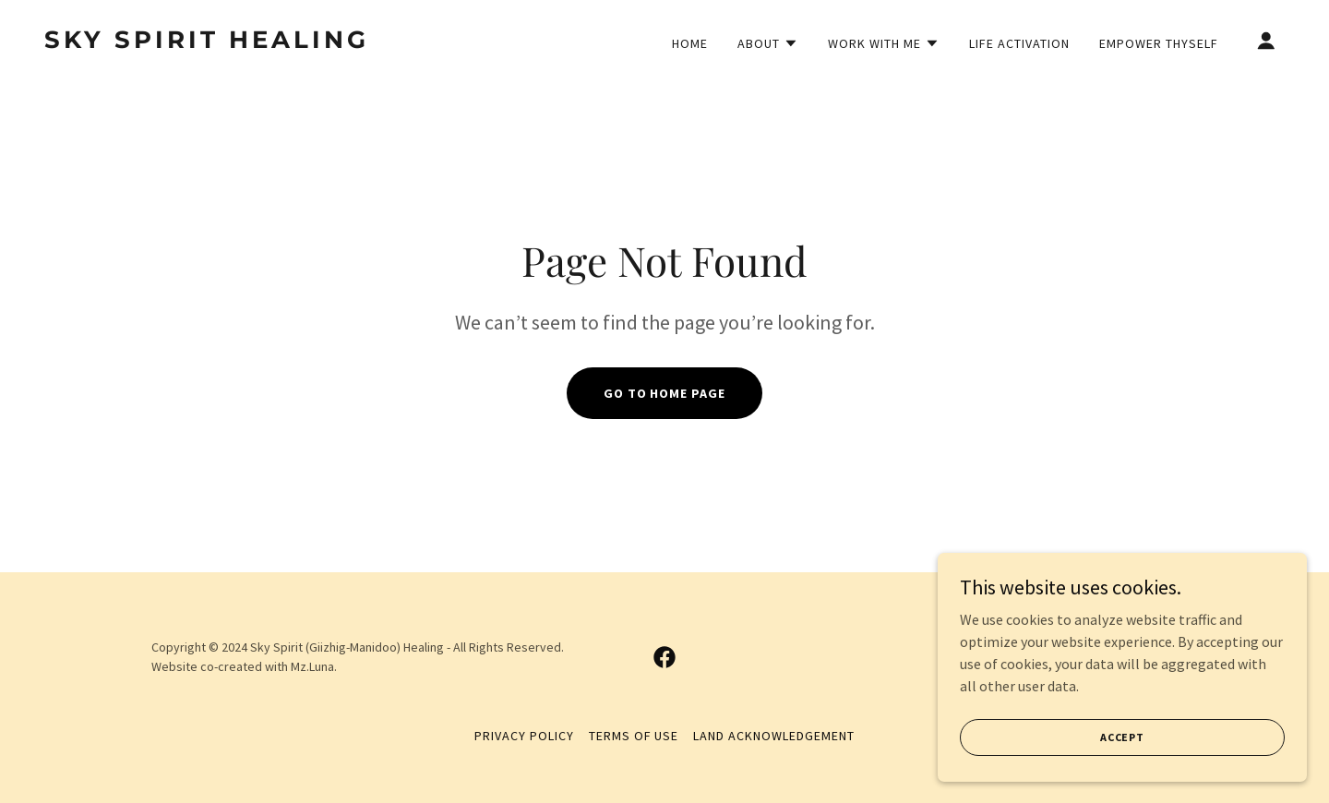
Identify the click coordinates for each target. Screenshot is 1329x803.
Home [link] (690, 43)
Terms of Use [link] (634, 735)
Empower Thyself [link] (1158, 43)
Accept (1122, 737)
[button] (767, 43)
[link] (217, 42)
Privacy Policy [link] (524, 735)
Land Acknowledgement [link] (774, 735)
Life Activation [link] (1019, 43)
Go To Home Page (665, 393)
